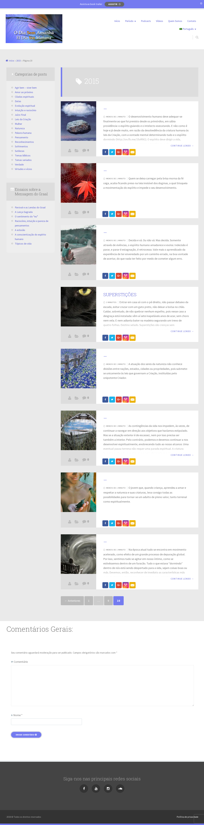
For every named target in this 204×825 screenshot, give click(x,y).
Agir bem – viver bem (26, 87)
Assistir (112, 4)
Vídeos (159, 21)
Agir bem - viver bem (76, 275)
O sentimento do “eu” (26, 216)
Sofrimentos (21, 146)
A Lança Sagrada (24, 212)
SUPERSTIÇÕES (119, 294)
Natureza (20, 128)
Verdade (19, 164)
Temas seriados (23, 160)
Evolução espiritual (76, 151)
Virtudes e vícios (23, 169)
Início (117, 21)
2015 (18, 60)
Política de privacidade (187, 816)
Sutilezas (19, 151)
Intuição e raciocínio (25, 110)
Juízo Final (76, 584)
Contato (191, 21)
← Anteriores (72, 600)
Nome (17, 715)
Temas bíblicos (22, 155)
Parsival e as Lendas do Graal (30, 207)
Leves (76, 399)
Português (186, 29)
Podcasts (146, 21)
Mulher (18, 123)
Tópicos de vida (23, 243)
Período (129, 21)
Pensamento (21, 137)
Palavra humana (23, 132)
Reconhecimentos (24, 142)
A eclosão (20, 230)
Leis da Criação (23, 119)
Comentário (21, 661)
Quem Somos (175, 21)
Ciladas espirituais (76, 213)
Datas (18, 101)
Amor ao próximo (24, 92)
